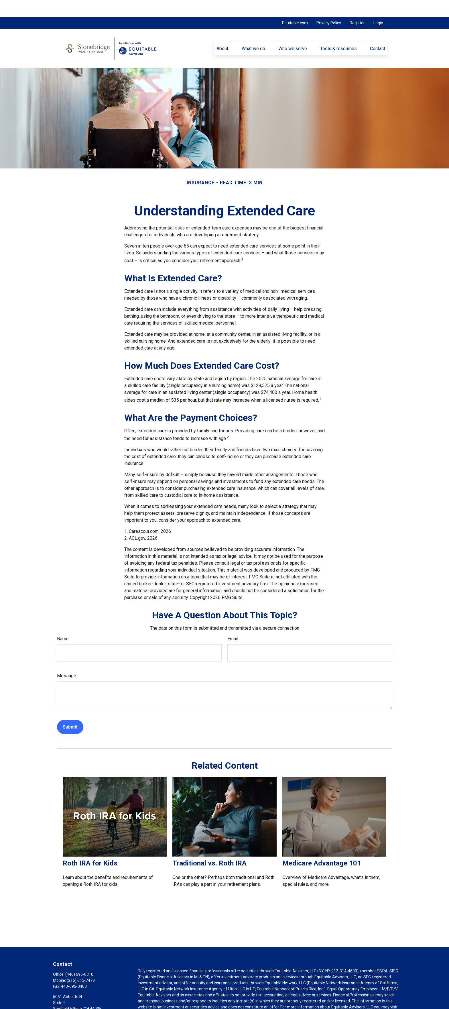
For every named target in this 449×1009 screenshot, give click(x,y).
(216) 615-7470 (81, 963)
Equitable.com (295, 5)
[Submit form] (70, 710)
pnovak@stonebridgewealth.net (82, 1001)
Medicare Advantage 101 (321, 846)
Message (66, 658)
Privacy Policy (328, 5)
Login (378, 5)
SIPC (393, 953)
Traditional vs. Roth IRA (209, 846)
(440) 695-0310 (79, 957)
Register (357, 5)
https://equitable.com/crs (161, 996)
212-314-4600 (344, 953)
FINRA (382, 953)
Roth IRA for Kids (90, 846)
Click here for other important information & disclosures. (188, 1006)
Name (63, 621)
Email (232, 621)
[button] (222, 31)
